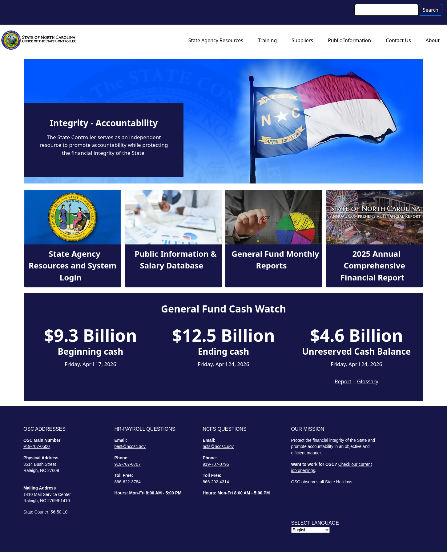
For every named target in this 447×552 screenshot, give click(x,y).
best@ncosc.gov (130, 446)
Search (430, 9)
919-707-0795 (216, 464)
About (433, 40)
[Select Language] (310, 530)
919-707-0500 (36, 446)
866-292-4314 (216, 482)
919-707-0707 (127, 464)
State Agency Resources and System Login (72, 265)
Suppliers (302, 40)
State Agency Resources (215, 40)
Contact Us (398, 40)
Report (343, 381)
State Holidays (338, 482)
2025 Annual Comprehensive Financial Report (372, 265)
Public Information (349, 40)
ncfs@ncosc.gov (218, 446)
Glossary (367, 381)
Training (267, 40)
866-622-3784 (127, 482)
